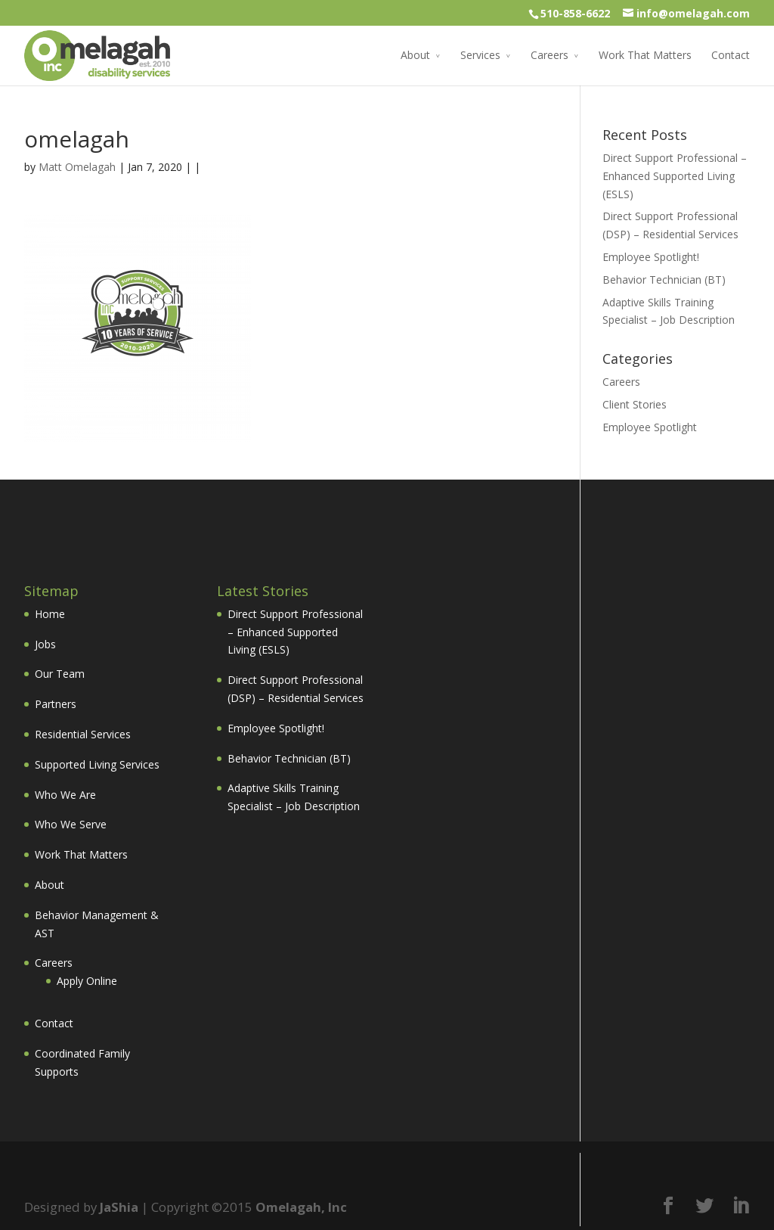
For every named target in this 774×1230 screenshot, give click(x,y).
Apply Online (87, 981)
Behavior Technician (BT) (664, 279)
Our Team (60, 673)
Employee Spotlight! (650, 257)
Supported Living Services (97, 764)
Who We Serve (71, 824)
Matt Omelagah (77, 167)
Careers (549, 55)
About (415, 55)
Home (50, 614)
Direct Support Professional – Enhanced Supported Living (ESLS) (674, 176)
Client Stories (634, 404)
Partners (55, 704)
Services (480, 55)
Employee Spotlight (649, 427)
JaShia (119, 1207)
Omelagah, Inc (301, 1207)
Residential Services (83, 734)
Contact (730, 55)
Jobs (45, 644)
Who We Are (65, 794)
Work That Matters (645, 55)
